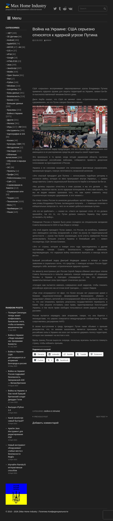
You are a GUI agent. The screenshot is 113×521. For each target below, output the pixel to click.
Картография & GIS (16, 134)
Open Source (13, 75)
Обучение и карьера (16, 161)
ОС (8, 167)
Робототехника (14, 178)
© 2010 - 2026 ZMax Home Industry (21, 511)
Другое (10, 120)
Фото (9, 205)
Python (10, 82)
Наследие (11, 151)
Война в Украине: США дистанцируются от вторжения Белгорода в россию (17, 357)
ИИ (20, 127)
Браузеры (11, 110)
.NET (9, 33)
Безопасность (13, 96)
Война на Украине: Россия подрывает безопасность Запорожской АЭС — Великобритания (17, 377)
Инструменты (13, 130)
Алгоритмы (12, 89)
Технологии (12, 201)
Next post (101, 417)
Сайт (9, 181)
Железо (10, 123)
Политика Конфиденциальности (53, 511)
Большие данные (15, 103)
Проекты (11, 171)
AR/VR (10, 47)
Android (10, 40)
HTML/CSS (12, 61)
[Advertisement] (69, 64)
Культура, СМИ (14, 144)
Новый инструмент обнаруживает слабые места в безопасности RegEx (16, 451)
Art (20, 47)
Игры (9, 127)
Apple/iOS (11, 43)
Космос (10, 140)
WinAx (48, 40)
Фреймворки (13, 208)
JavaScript (11, 68)
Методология (13, 147)
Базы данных (13, 93)
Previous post (41, 417)
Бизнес (10, 100)
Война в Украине (52, 411)
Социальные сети (15, 191)
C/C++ (10, 51)
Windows (11, 86)
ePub (9, 54)
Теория (10, 198)
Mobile (10, 72)
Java (9, 65)
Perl (9, 79)
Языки (10, 212)
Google (10, 58)
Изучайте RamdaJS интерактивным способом (17, 467)
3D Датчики (12, 36)
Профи (10, 174)
